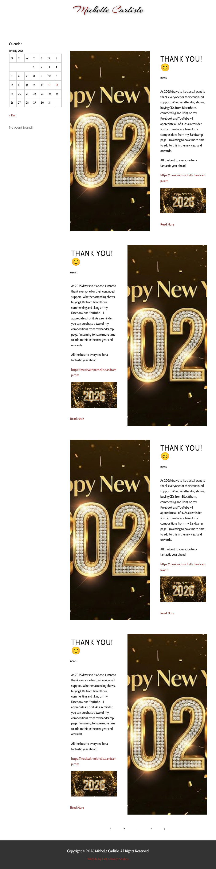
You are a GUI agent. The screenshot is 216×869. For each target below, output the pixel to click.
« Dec (12, 115)
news (163, 78)
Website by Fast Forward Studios (108, 859)
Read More (167, 224)
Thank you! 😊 (181, 63)
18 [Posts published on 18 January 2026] (57, 85)
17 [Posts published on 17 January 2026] (49, 85)
